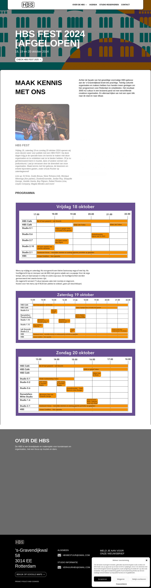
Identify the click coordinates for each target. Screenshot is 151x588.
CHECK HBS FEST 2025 (27, 59)
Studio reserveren (109, 5)
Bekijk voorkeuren (139, 579)
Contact (125, 5)
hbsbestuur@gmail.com (76, 555)
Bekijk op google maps (29, 574)
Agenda (93, 5)
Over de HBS (79, 5)
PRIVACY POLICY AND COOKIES (27, 581)
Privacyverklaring (121, 584)
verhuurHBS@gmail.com (76, 567)
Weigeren (120, 579)
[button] (146, 560)
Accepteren (102, 579)
